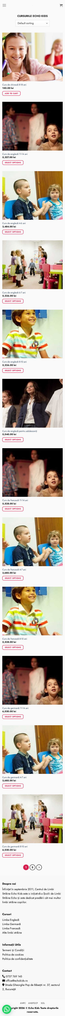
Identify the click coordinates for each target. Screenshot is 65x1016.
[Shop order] (32, 23)
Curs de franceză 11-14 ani (15, 500)
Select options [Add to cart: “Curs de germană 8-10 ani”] (13, 855)
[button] (6, 1009)
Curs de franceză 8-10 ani (14, 638)
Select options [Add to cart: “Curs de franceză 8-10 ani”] (13, 647)
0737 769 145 (14, 976)
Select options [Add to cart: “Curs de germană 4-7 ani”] (13, 786)
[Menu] (4, 5)
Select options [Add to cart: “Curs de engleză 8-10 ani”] (13, 370)
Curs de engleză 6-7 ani (14, 292)
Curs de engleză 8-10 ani (14, 361)
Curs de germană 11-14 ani (15, 708)
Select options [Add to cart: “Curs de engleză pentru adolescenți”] (13, 439)
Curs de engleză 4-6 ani (14, 223)
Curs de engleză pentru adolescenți (19, 431)
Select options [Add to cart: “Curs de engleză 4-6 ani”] (13, 232)
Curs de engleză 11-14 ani (15, 154)
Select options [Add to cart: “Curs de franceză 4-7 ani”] (13, 578)
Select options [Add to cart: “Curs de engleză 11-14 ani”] (13, 162)
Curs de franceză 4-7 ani (14, 569)
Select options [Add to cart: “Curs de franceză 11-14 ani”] (13, 508)
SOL (43, 1003)
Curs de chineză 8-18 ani (14, 84)
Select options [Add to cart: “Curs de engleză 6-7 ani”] (13, 301)
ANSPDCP (33, 1003)
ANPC (23, 1003)
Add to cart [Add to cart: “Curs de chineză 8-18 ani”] (11, 93)
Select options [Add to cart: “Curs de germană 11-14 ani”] (13, 716)
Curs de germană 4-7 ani (14, 777)
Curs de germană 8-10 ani (15, 846)
